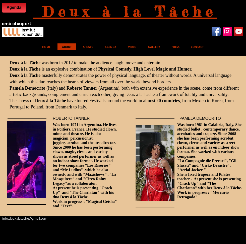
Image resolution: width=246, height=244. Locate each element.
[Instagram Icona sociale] (227, 31)
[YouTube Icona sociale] (238, 31)
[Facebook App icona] (216, 31)
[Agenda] (14, 8)
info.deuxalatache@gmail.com (24, 218)
